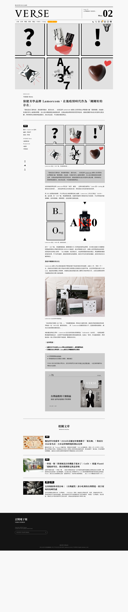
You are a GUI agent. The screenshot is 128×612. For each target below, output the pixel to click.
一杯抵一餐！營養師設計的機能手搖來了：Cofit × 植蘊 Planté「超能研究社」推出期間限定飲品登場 (74, 465)
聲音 (29, 21)
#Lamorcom (26, 143)
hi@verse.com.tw (68, 547)
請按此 (59, 356)
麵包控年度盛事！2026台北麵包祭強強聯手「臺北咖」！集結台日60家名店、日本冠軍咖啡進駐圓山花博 (74, 442)
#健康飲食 (26, 141)
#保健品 (25, 149)
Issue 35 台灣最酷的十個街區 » (90, 10)
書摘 (47, 482)
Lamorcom (88, 172)
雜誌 (33, 21)
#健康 (25, 146)
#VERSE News (27, 138)
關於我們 (62, 545)
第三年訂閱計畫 (85, 363)
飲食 (25, 126)
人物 (17, 21)
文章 (21, 21)
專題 (25, 21)
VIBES (38, 21)
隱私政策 (66, 545)
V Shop (44, 21)
